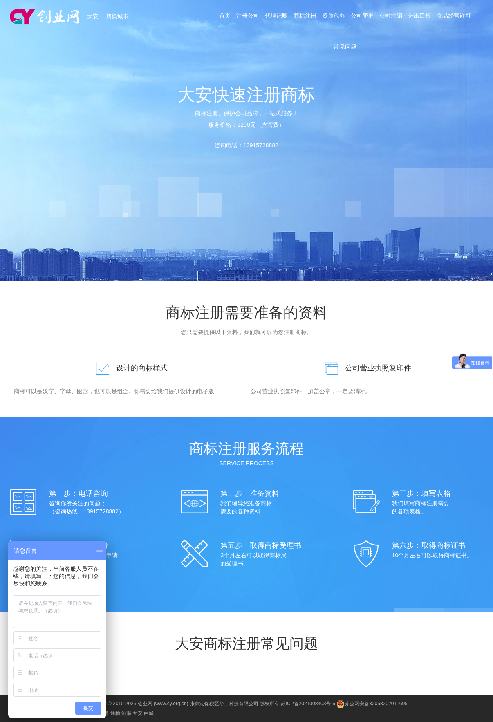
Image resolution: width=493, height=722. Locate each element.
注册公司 (245, 17)
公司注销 (392, 17)
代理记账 (274, 17)
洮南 (126, 714)
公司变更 (363, 17)
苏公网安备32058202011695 (371, 704)
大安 (93, 16)
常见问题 (345, 50)
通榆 (115, 714)
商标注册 (304, 17)
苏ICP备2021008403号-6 (308, 704)
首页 (222, 17)
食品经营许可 (457, 17)
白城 (149, 714)
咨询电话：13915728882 (246, 145)
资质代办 (333, 17)
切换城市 (117, 16)
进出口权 (421, 17)
